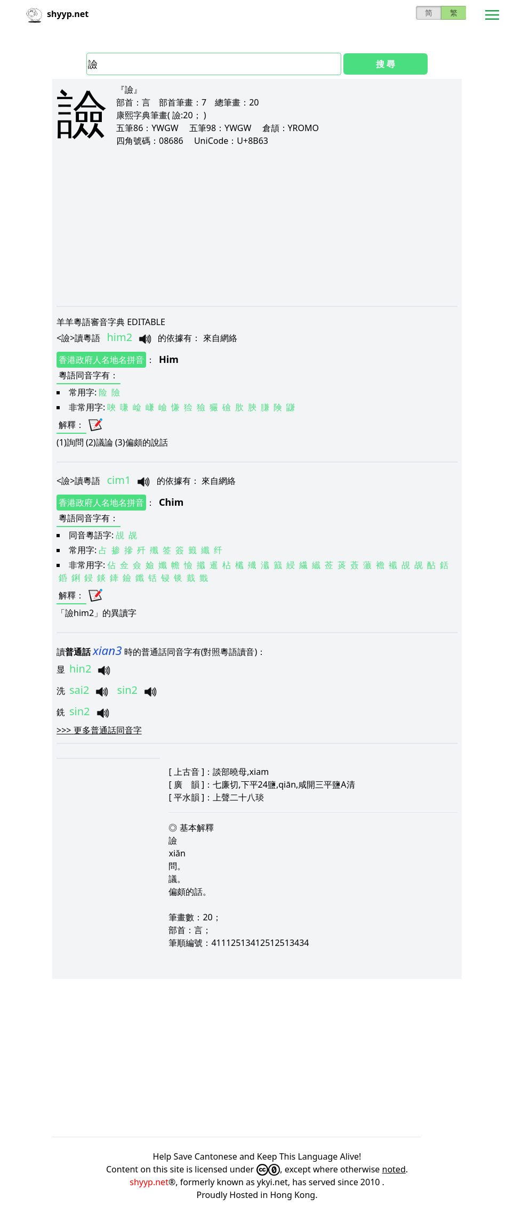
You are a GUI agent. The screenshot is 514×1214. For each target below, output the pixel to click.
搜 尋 (385, 64)
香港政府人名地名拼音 (101, 360)
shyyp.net (149, 1182)
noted (394, 1169)
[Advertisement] (257, 226)
